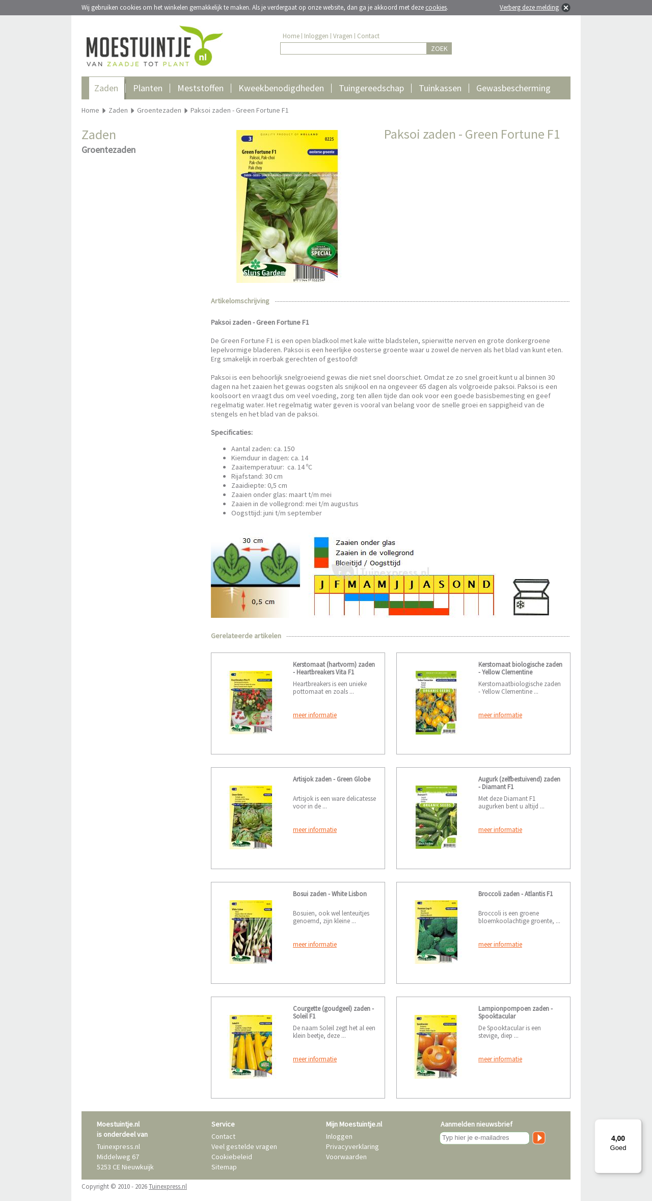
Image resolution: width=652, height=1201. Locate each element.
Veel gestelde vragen (244, 1146)
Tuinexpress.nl (168, 1186)
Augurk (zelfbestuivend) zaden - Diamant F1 (519, 783)
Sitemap (224, 1166)
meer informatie (315, 715)
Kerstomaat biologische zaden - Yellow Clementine (520, 668)
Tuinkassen (440, 88)
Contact (368, 36)
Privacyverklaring (352, 1146)
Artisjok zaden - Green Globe (331, 779)
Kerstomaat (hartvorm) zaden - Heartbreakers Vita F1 (334, 668)
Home (291, 36)
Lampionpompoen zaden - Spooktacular (515, 1012)
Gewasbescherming (513, 88)
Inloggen (316, 36)
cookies (436, 7)
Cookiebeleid (231, 1156)
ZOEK (439, 48)
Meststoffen (200, 88)
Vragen (342, 36)
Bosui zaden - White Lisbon (330, 894)
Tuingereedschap (371, 88)
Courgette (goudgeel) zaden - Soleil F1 (333, 1012)
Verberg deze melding (529, 7)
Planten (147, 88)
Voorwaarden (346, 1156)
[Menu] (636, 1125)
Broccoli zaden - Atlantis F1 (515, 894)
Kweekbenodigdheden (281, 88)
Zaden (106, 88)
